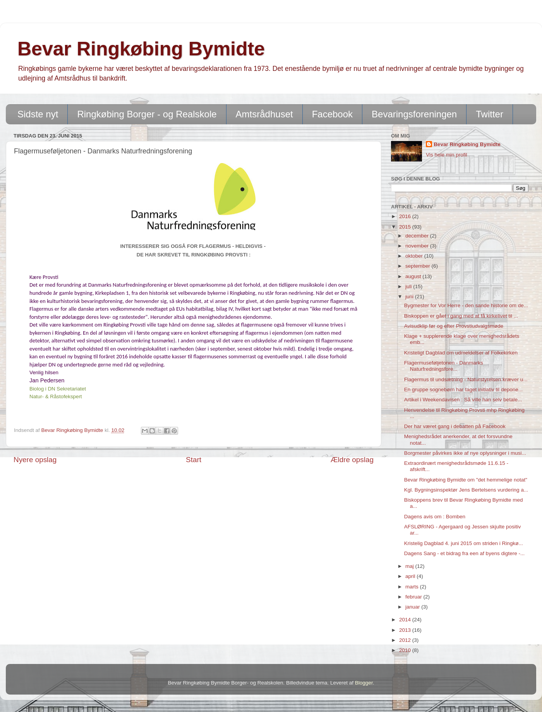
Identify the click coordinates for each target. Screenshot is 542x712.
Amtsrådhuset (264, 114)
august (413, 276)
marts (412, 587)
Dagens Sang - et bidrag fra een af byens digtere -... (464, 553)
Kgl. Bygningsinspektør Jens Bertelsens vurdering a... (466, 490)
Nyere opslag (35, 460)
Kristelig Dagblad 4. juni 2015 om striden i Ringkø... (463, 543)
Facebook (332, 114)
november (417, 246)
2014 (405, 620)
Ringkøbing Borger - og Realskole (146, 114)
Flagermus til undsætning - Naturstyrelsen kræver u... (466, 379)
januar (413, 607)
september (418, 266)
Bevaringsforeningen (414, 114)
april (411, 576)
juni (410, 296)
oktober (414, 256)
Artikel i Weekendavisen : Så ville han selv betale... (463, 399)
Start (193, 460)
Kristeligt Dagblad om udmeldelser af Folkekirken (461, 353)
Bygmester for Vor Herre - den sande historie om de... (466, 305)
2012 (405, 640)
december (417, 236)
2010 (405, 650)
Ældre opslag (352, 460)
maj (410, 566)
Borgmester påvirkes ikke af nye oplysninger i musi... (465, 453)
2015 (405, 227)
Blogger (364, 683)
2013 (405, 630)
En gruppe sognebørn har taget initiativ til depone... (463, 389)
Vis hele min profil (446, 155)
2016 (405, 216)
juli (409, 286)
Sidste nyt (37, 114)
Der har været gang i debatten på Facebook (455, 426)
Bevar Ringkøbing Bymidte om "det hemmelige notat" (465, 480)
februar (414, 597)
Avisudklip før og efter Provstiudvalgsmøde (453, 326)
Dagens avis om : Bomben (434, 516)
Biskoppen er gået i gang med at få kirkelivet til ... (461, 316)
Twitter (489, 114)
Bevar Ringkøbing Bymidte (141, 49)
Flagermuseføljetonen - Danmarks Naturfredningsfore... (443, 366)
